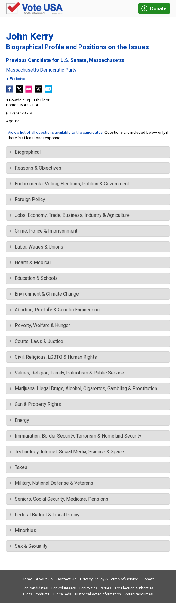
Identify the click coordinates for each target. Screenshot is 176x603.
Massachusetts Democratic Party (41, 70)
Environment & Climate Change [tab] (44, 294)
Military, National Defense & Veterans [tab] (51, 483)
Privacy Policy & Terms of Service (109, 579)
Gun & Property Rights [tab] (35, 404)
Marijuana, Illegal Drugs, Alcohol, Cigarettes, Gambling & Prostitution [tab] (83, 388)
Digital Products (36, 594)
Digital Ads (62, 594)
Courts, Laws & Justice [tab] (36, 341)
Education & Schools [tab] (34, 278)
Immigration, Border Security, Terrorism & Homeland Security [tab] (75, 436)
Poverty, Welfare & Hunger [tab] (40, 325)
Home (27, 579)
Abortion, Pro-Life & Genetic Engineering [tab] (55, 310)
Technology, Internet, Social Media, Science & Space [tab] (67, 451)
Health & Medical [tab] (30, 262)
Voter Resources (139, 594)
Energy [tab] (19, 420)
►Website (15, 79)
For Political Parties (95, 588)
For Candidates (35, 588)
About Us (44, 579)
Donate (148, 579)
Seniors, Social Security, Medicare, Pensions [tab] (59, 499)
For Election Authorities (134, 588)
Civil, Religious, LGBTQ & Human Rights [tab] (53, 357)
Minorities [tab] (23, 530)
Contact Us (66, 579)
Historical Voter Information (98, 594)
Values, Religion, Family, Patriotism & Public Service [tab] (67, 373)
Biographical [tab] (25, 152)
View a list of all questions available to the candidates (55, 132)
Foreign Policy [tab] (27, 199)
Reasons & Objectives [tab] (35, 168)
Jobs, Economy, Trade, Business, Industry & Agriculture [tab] (70, 215)
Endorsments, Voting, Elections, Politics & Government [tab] (69, 184)
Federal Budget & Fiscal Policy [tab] (44, 515)
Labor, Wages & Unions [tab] (36, 247)
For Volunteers (63, 588)
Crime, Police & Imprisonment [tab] (43, 231)
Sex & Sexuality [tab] (29, 546)
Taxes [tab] (18, 467)
